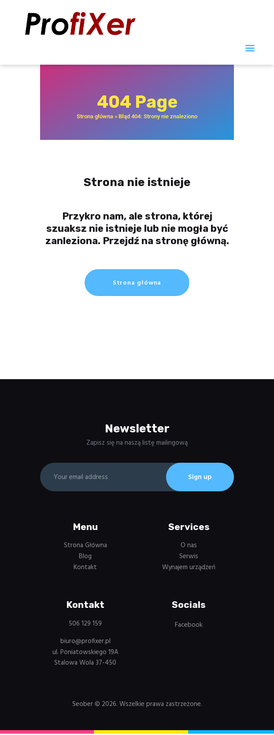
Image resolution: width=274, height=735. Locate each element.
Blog (85, 557)
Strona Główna (85, 547)
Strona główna (95, 116)
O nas (189, 547)
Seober (82, 705)
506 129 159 (85, 625)
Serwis (188, 557)
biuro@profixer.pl (85, 642)
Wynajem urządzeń (188, 568)
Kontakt (85, 568)
